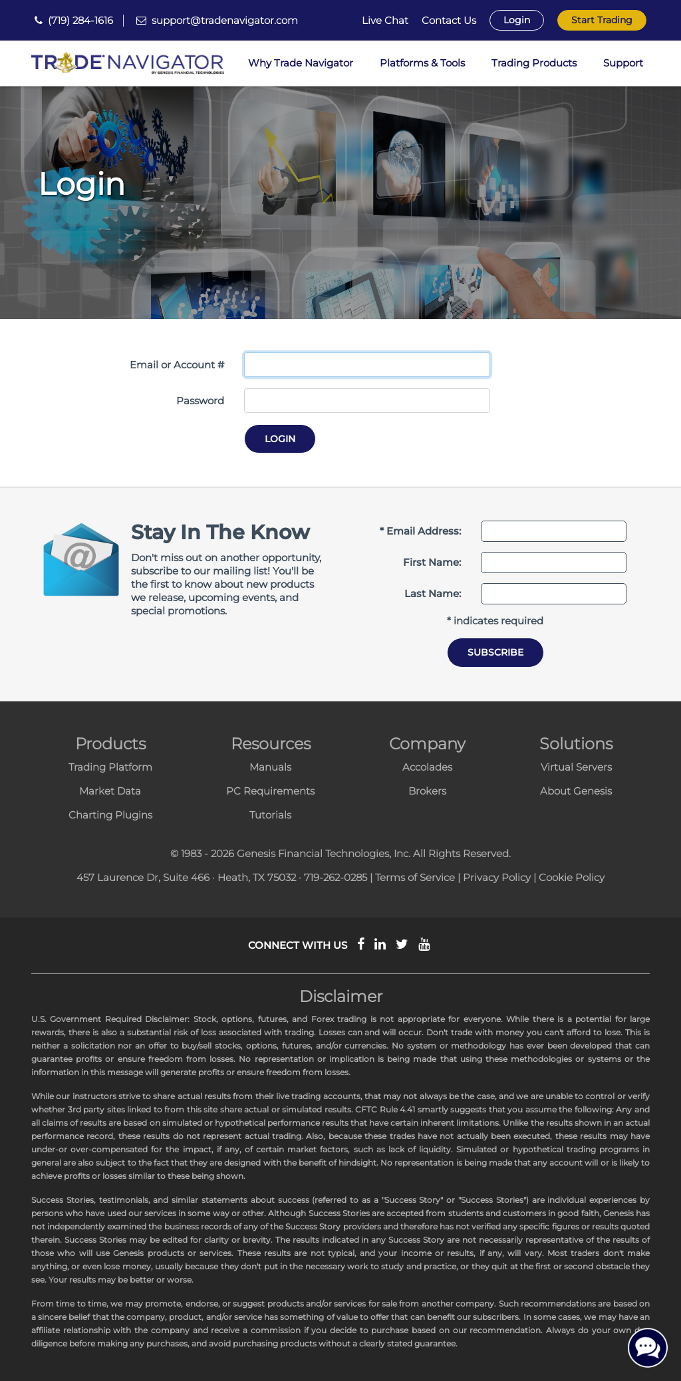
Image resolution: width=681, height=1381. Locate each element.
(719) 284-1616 (80, 20)
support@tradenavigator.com (225, 20)
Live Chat (385, 21)
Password (200, 400)
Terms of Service (415, 877)
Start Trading (601, 20)
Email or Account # (177, 364)
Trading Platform (110, 767)
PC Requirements (270, 791)
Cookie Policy (572, 877)
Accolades (427, 767)
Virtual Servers (576, 767)
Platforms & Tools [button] (422, 63)
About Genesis (576, 791)
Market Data (110, 791)
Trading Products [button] (534, 63)
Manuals (270, 767)
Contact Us (449, 21)
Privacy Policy (497, 877)
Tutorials (270, 815)
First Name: (432, 562)
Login (516, 20)
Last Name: (432, 593)
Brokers (427, 791)
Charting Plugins (110, 815)
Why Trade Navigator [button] (300, 63)
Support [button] (623, 63)
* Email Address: (420, 531)
